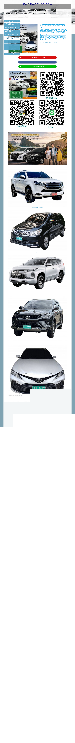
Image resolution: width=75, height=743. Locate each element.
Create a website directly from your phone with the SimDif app (37, 739)
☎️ (10, 722)
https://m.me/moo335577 (11, 727)
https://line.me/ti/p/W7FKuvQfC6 (12, 725)
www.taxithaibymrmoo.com (11, 729)
